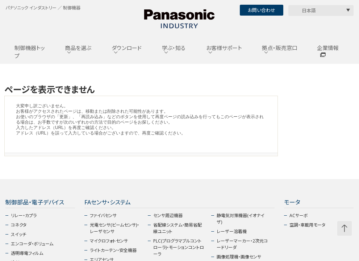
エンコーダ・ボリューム (32, 244)
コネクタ (18, 225)
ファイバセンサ (103, 215)
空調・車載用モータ (307, 225)
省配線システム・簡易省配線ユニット (177, 228)
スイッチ (18, 234)
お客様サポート (224, 47)
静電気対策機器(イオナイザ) (240, 218)
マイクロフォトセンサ (109, 241)
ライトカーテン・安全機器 (113, 250)
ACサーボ (298, 215)
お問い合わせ (261, 10)
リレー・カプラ (24, 215)
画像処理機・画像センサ (239, 257)
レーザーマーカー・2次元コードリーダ (242, 244)
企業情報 (328, 47)
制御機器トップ (29, 52)
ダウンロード (127, 47)
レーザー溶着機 (232, 231)
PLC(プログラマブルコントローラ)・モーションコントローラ (178, 247)
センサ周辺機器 (168, 215)
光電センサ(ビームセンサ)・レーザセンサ (114, 228)
